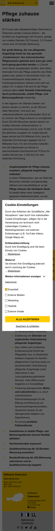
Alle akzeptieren (27, 319)
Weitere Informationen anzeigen (23, 276)
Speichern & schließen (27, 326)
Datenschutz (11, 282)
